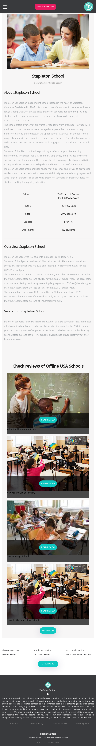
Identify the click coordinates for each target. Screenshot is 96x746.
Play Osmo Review (10, 650)
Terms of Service (59, 723)
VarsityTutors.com (45, 7)
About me (13, 723)
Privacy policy (36, 723)
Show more (48, 631)
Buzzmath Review (42, 654)
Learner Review (9, 654)
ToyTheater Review (42, 650)
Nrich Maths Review (75, 650)
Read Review (48, 420)
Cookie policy (82, 723)
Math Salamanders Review (78, 654)
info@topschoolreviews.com (57, 737)
